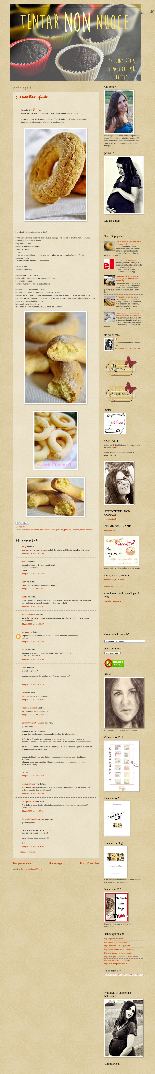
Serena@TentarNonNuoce (33, 723)
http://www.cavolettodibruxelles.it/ (117, 953)
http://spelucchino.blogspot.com (117, 946)
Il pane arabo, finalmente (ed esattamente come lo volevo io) (128, 314)
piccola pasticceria (71, 530)
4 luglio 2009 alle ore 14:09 (33, 659)
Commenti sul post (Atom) (31, 869)
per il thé (59, 530)
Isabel (24, 562)
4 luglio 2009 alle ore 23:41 (33, 811)
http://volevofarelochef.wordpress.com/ (120, 949)
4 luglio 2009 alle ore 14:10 (33, 684)
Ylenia (24, 650)
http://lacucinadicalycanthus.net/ (117, 942)
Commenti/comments (113, 586)
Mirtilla (25, 693)
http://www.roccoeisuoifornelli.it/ (117, 960)
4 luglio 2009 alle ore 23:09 (33, 793)
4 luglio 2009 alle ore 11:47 (33, 624)
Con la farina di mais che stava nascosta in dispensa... (128, 243)
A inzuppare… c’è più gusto (127, 297)
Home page (55, 863)
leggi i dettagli (110, 519)
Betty (24, 582)
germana (26, 632)
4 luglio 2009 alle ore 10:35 (33, 553)
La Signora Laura (29, 802)
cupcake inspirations (112, 601)
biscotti (27, 530)
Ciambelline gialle (32, 97)
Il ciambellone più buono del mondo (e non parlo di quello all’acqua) (127, 278)
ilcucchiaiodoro (28, 614)
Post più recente (22, 863)
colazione (35, 530)
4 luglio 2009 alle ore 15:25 (33, 700)
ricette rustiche (86, 530)
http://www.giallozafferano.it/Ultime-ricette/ (121, 957)
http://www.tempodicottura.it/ (115, 964)
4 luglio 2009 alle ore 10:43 (33, 574)
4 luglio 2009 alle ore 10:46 (33, 589)
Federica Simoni (29, 708)
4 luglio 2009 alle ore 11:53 (33, 642)
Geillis (24, 597)
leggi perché (110, 530)
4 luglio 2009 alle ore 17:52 (33, 776)
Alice (24, 667)
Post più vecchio (89, 863)
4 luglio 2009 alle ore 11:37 (33, 606)
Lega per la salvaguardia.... (127, 260)
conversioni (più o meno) (114, 579)
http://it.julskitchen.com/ (113, 938)
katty (24, 546)
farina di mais (50, 530)
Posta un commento (27, 852)
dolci (41, 530)
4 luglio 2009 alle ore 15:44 (33, 715)
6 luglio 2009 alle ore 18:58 (33, 846)
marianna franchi (29, 784)
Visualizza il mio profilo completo (128, 349)
